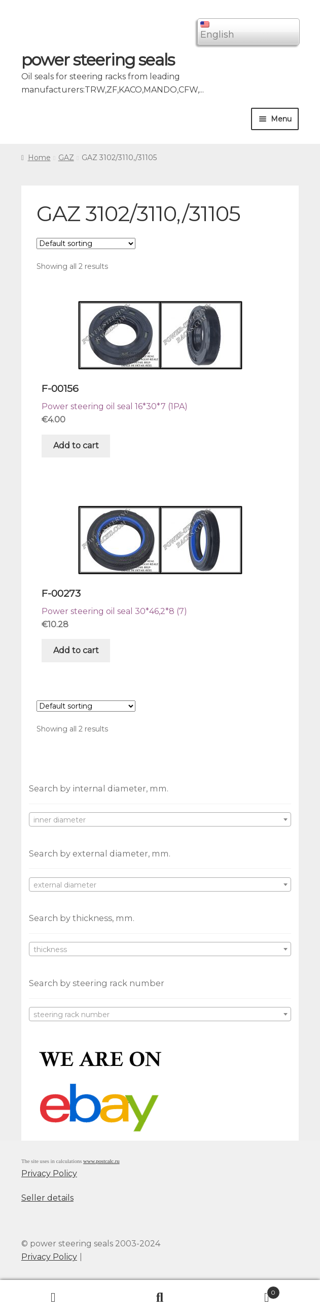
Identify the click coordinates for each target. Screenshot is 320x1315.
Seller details (47, 1198)
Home (39, 157)
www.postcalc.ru (101, 1161)
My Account (53, 1297)
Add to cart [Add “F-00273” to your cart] (76, 650)
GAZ (66, 157)
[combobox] (160, 819)
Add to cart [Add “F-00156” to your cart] (76, 445)
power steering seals (97, 60)
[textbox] (160, 820)
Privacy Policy (49, 1173)
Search (159, 1297)
